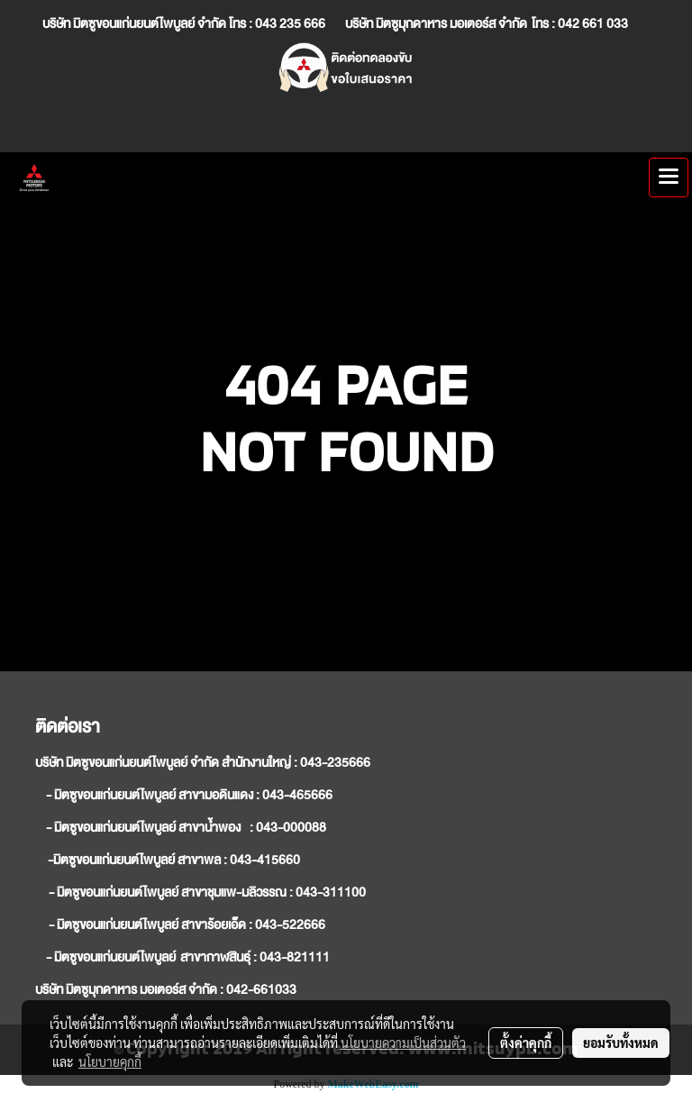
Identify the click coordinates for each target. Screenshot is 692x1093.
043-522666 (290, 924)
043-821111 (295, 957)
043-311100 (331, 892)
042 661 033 (594, 23)
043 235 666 (290, 23)
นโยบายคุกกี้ (109, 1061)
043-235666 (335, 762)
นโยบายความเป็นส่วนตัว (403, 1042)
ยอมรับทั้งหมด (621, 1042)
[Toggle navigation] (668, 177)
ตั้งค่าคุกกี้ (525, 1042)
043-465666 (297, 795)
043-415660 (265, 859)
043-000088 (291, 827)
